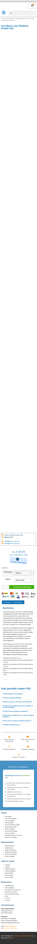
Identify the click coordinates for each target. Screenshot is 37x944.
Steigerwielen (9, 848)
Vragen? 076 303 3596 (18, 757)
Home (2, 18)
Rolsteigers (8, 816)
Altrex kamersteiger (11, 854)
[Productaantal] (5, 587)
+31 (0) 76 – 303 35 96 (10, 928)
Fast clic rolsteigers (11, 818)
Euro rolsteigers (10, 820)
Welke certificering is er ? (12, 725)
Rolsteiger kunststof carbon (13, 835)
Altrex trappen (9, 877)
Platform (7, 579)
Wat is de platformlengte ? (13, 698)
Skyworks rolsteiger (11, 837)
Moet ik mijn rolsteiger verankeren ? (16, 711)
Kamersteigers (9, 823)
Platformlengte (8, 572)
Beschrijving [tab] (7, 602)
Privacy (32, 936)
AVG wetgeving (9, 888)
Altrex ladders (9, 875)
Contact (7, 900)
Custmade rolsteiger (11, 831)
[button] (18, 694)
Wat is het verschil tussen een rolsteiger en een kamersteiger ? (18, 706)
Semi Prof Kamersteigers (12, 825)
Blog (6, 896)
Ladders (7, 867)
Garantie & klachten (11, 892)
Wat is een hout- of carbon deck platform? (18, 702)
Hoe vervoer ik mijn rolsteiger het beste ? (18, 721)
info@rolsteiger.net (11, 926)
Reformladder (9, 873)
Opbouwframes (10, 846)
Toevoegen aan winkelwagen (22, 587)
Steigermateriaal (10, 18)
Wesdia (11, 938)
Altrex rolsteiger (10, 829)
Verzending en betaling (12, 894)
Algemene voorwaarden (21, 936)
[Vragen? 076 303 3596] (18, 754)
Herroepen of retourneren (12, 890)
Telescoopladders (10, 871)
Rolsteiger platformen (22, 18)
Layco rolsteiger (10, 833)
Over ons (7, 898)
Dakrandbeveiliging (11, 852)
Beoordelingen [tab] (18, 602)
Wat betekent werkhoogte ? (13, 694)
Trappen (7, 864)
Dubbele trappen (10, 869)
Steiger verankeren (10, 850)
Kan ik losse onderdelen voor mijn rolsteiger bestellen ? (18, 716)
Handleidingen (9, 885)
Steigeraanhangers (11, 827)
